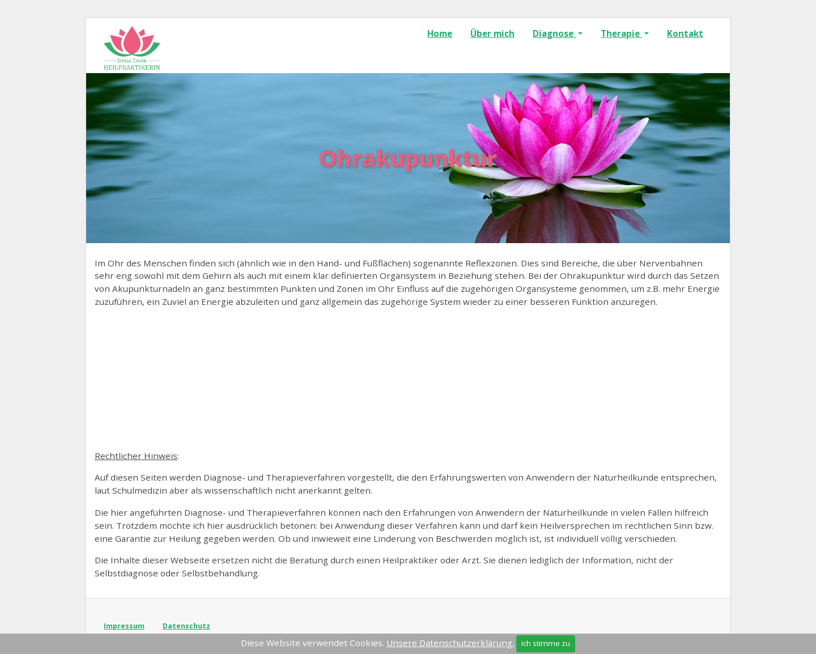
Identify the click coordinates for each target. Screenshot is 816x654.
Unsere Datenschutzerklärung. (450, 642)
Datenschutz (186, 626)
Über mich (492, 33)
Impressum (124, 626)
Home (439, 33)
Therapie (621, 33)
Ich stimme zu (545, 643)
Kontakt (685, 33)
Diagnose (554, 33)
